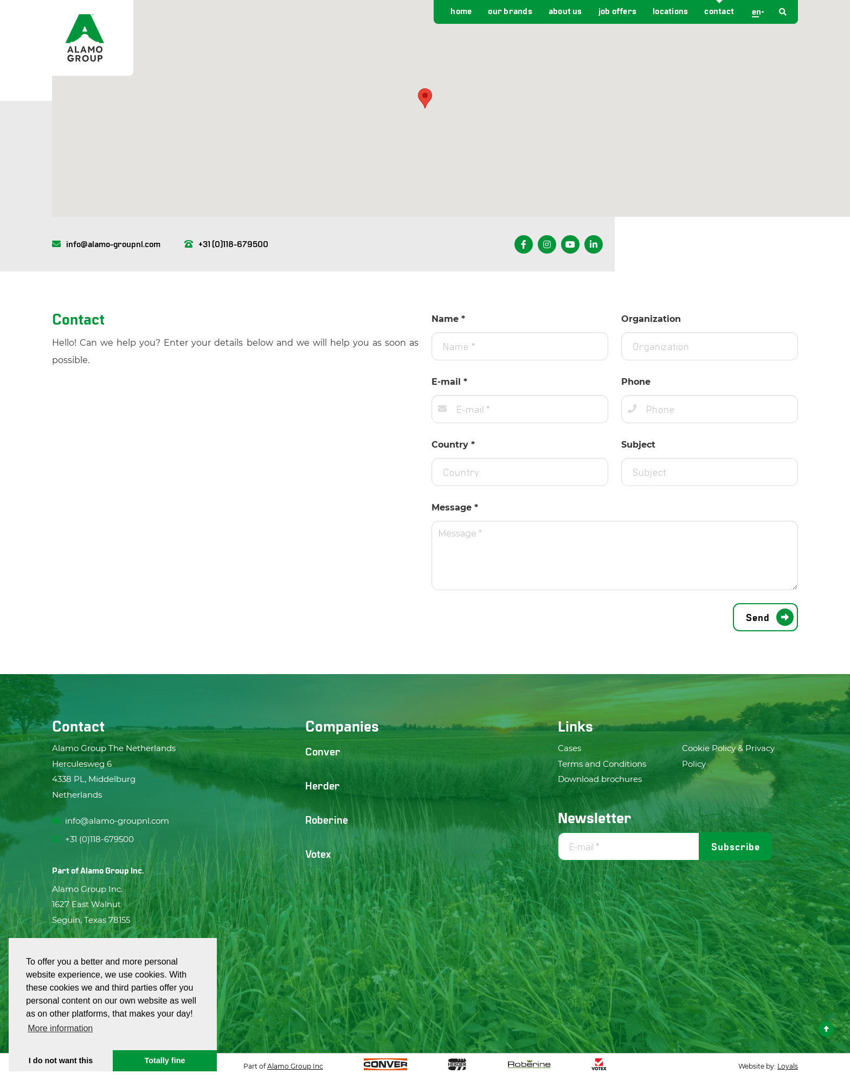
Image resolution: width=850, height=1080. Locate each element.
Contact (719, 10)
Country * (453, 444)
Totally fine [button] (165, 1060)
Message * (455, 507)
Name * (448, 319)
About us (565, 10)
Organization (651, 319)
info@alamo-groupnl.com (106, 243)
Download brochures (600, 779)
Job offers (617, 10)
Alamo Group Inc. (112, 870)
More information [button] (60, 1028)
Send (758, 617)
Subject (638, 444)
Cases (569, 748)
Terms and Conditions (602, 764)
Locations (670, 10)
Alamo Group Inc (295, 1066)
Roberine (326, 819)
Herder (322, 785)
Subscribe (735, 846)
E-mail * (449, 382)
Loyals (787, 1066)
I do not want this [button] (61, 1060)
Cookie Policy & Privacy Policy (728, 756)
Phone (636, 382)
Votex (318, 853)
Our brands (510, 10)
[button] (425, 98)
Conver (322, 751)
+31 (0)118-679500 (226, 243)
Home (461, 10)
